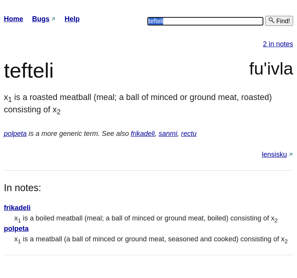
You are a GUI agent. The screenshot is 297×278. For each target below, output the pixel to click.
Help (72, 19)
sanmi (168, 133)
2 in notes (278, 44)
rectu (188, 133)
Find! (279, 20)
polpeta (15, 133)
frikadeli (143, 133)
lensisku (274, 154)
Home (13, 19)
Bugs (41, 19)
